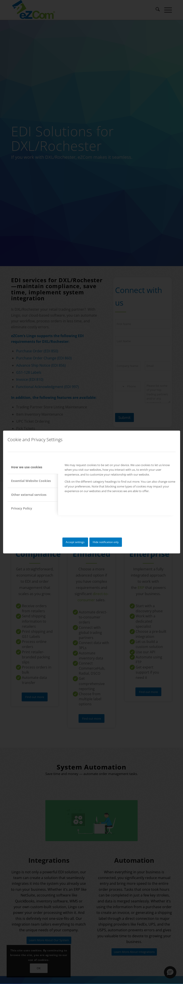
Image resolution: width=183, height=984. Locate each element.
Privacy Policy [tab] (21, 508)
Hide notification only (106, 542)
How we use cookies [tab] (26, 467)
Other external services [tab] (28, 495)
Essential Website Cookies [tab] (31, 481)
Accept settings (75, 542)
